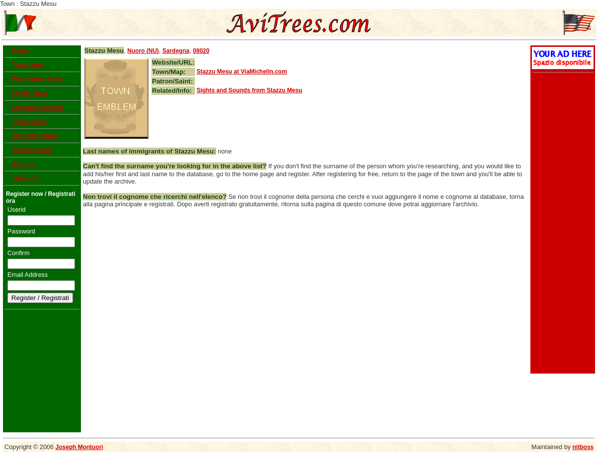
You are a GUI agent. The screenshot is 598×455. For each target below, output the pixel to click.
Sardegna (175, 50)
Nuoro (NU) (143, 50)
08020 (201, 50)
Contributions (32, 150)
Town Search (30, 121)
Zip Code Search (35, 135)
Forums (24, 164)
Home (20, 50)
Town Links (28, 65)
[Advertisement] (561, 224)
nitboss (583, 447)
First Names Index (37, 79)
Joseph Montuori (79, 447)
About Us (26, 178)
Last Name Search (37, 107)
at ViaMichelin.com (241, 71)
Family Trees (30, 93)
